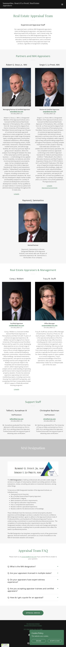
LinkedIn (16, 194)
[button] (62, 4)
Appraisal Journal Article (49, 188)
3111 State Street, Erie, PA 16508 (33, 629)
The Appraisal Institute (33, 624)
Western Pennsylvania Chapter (33, 625)
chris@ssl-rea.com (49, 419)
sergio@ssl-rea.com (49, 112)
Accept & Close (55, 641)
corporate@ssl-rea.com (49, 325)
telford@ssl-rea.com (16, 419)
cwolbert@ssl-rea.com (16, 325)
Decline (38, 641)
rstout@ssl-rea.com (16, 112)
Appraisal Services (33, 613)
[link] (24, 6)
